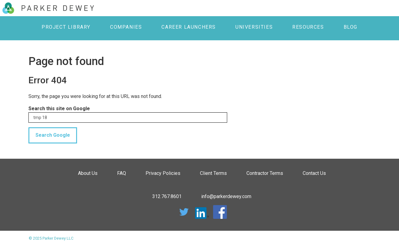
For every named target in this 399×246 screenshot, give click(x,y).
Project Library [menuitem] (66, 27)
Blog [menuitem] (350, 27)
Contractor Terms (264, 173)
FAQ (121, 173)
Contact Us (314, 173)
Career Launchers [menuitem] (188, 27)
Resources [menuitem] (308, 27)
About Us (88, 173)
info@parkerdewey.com (226, 196)
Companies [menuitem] (126, 27)
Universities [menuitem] (254, 27)
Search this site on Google (59, 108)
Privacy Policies (163, 173)
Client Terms (213, 173)
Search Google (52, 135)
